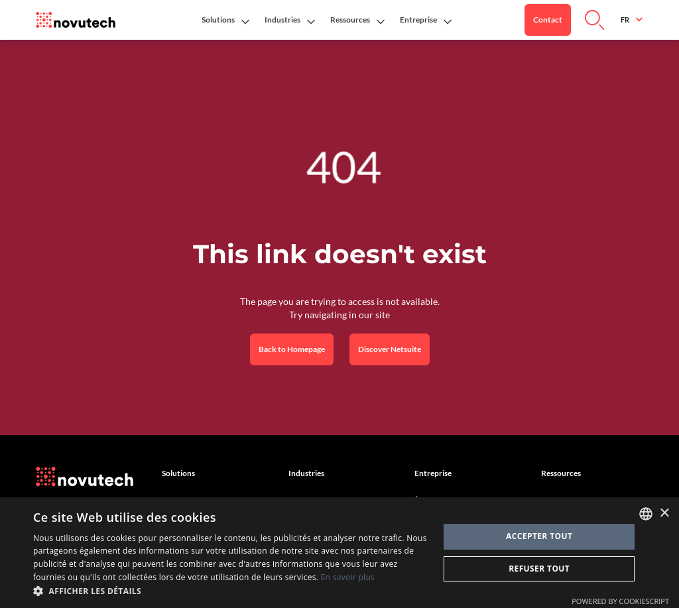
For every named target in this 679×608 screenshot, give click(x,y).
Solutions (178, 473)
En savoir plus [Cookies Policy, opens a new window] (348, 577)
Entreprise (433, 473)
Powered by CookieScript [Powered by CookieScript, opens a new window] (620, 601)
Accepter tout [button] (539, 536)
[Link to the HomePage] (75, 20)
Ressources (561, 473)
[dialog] (339, 552)
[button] (225, 20)
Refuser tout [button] (539, 568)
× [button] (664, 513)
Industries (306, 473)
